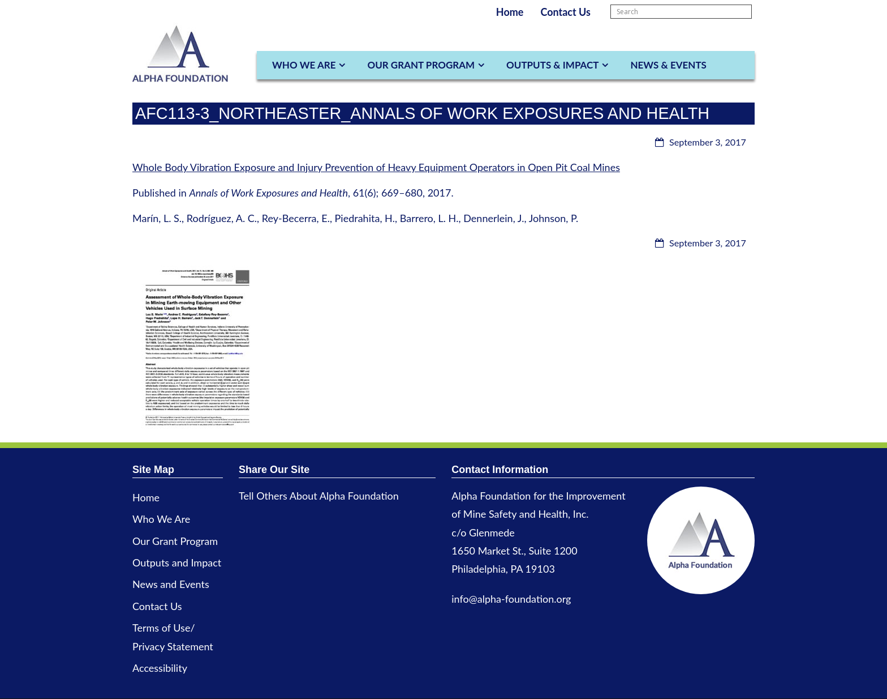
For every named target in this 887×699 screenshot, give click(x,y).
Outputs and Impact (176, 562)
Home (510, 12)
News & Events (668, 65)
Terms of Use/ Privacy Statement (172, 636)
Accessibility (159, 668)
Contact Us (565, 12)
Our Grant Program (421, 65)
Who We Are (303, 65)
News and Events (170, 584)
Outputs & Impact (552, 65)
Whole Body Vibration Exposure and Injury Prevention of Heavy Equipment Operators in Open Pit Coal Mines (376, 167)
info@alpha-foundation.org (511, 599)
